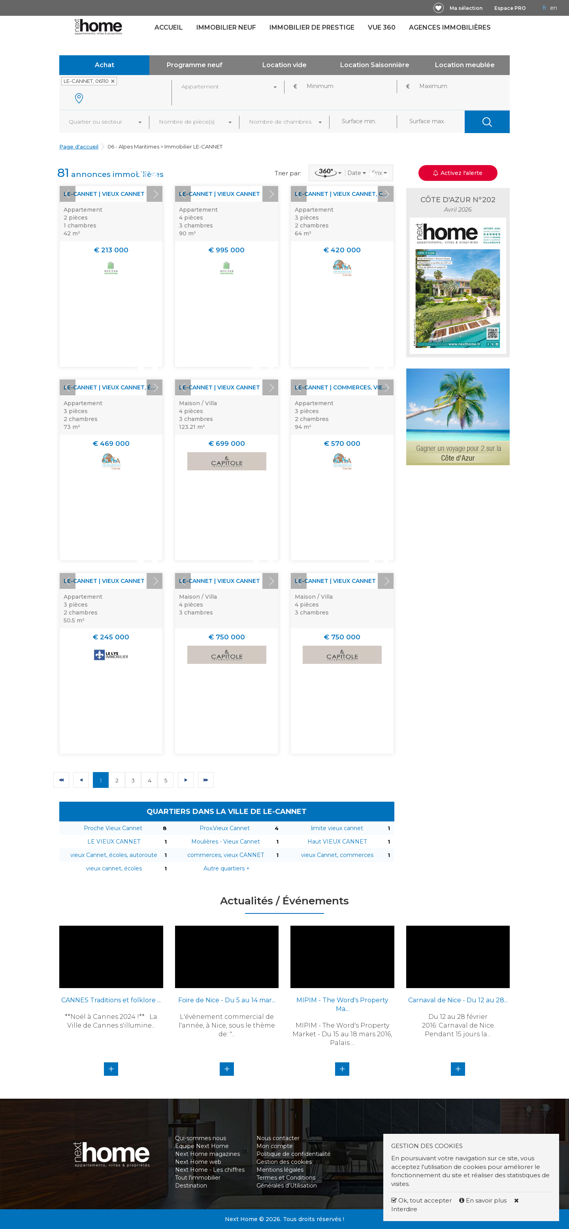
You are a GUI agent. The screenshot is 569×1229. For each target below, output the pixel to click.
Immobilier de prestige (311, 27)
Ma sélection (466, 8)
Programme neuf (194, 65)
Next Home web (198, 1161)
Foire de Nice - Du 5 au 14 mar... (226, 1000)
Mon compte (274, 1146)
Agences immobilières (450, 27)
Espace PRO (510, 8)
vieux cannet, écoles (114, 868)
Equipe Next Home (202, 1146)
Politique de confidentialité (293, 1154)
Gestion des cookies (284, 1161)
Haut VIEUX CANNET (337, 841)
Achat (104, 65)
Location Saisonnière (374, 65)
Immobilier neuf (226, 27)
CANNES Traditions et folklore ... (111, 1000)
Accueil (168, 27)
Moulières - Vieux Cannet (225, 841)
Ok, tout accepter (421, 1200)
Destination (191, 1185)
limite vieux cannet (337, 828)
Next (154, 194)
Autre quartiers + (226, 868)
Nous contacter (278, 1138)
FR (544, 7)
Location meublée (465, 65)
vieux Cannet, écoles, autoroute (113, 855)
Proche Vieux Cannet (113, 828)
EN (553, 7)
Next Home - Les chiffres (210, 1169)
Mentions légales (279, 1169)
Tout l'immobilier (197, 1177)
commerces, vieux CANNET (225, 855)
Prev (67, 194)
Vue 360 (382, 27)
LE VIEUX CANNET (113, 841)
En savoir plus (483, 1200)
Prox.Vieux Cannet (225, 828)
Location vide (284, 65)
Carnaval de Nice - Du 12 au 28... (458, 1000)
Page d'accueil (78, 146)
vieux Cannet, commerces (337, 855)
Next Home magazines (207, 1154)
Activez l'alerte (457, 173)
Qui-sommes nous (200, 1138)
